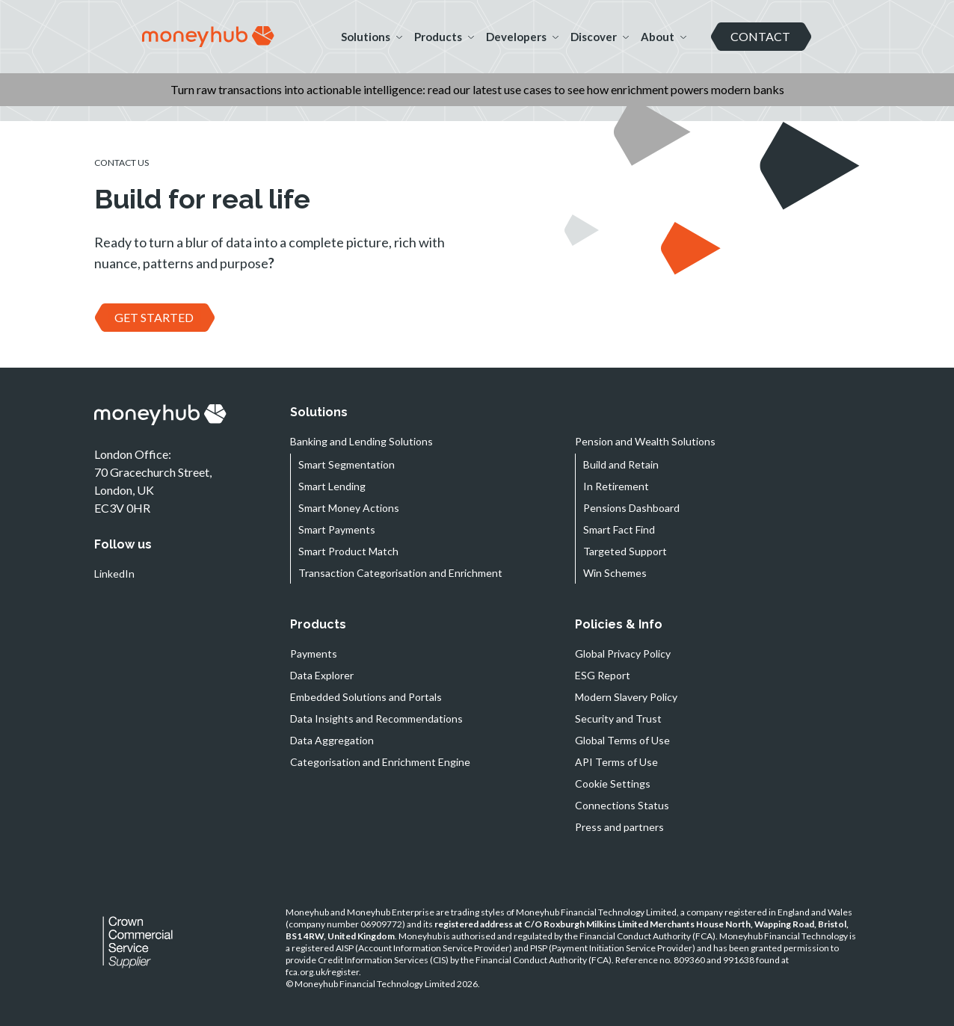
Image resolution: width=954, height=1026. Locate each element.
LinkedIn (114, 573)
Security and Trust (618, 718)
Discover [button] (599, 36)
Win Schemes (615, 572)
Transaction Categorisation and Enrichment (400, 572)
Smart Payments (336, 529)
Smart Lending (332, 486)
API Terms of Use (616, 761)
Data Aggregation (332, 740)
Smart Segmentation (346, 464)
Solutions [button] (371, 36)
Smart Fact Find (619, 529)
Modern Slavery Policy (626, 696)
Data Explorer (322, 675)
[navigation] (208, 36)
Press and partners (619, 827)
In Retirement (616, 486)
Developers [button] (522, 36)
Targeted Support (625, 551)
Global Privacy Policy (623, 653)
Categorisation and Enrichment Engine (380, 761)
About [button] (663, 36)
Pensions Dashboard (631, 507)
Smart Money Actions (348, 507)
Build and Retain (621, 464)
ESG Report (602, 675)
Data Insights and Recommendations (376, 718)
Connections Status (622, 805)
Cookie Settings (612, 783)
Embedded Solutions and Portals (366, 696)
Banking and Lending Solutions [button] (361, 441)
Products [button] (444, 36)
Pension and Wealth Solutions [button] (645, 441)
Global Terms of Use (622, 740)
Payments (313, 653)
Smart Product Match (348, 551)
